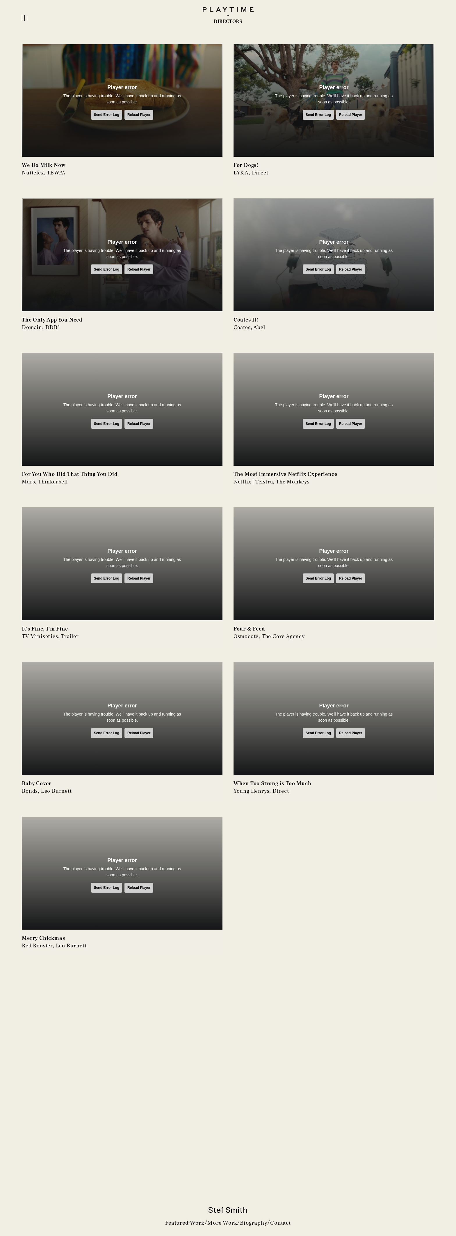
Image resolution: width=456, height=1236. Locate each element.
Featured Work (184, 1222)
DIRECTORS (228, 21)
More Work (222, 1222)
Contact (280, 1222)
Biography (253, 1222)
